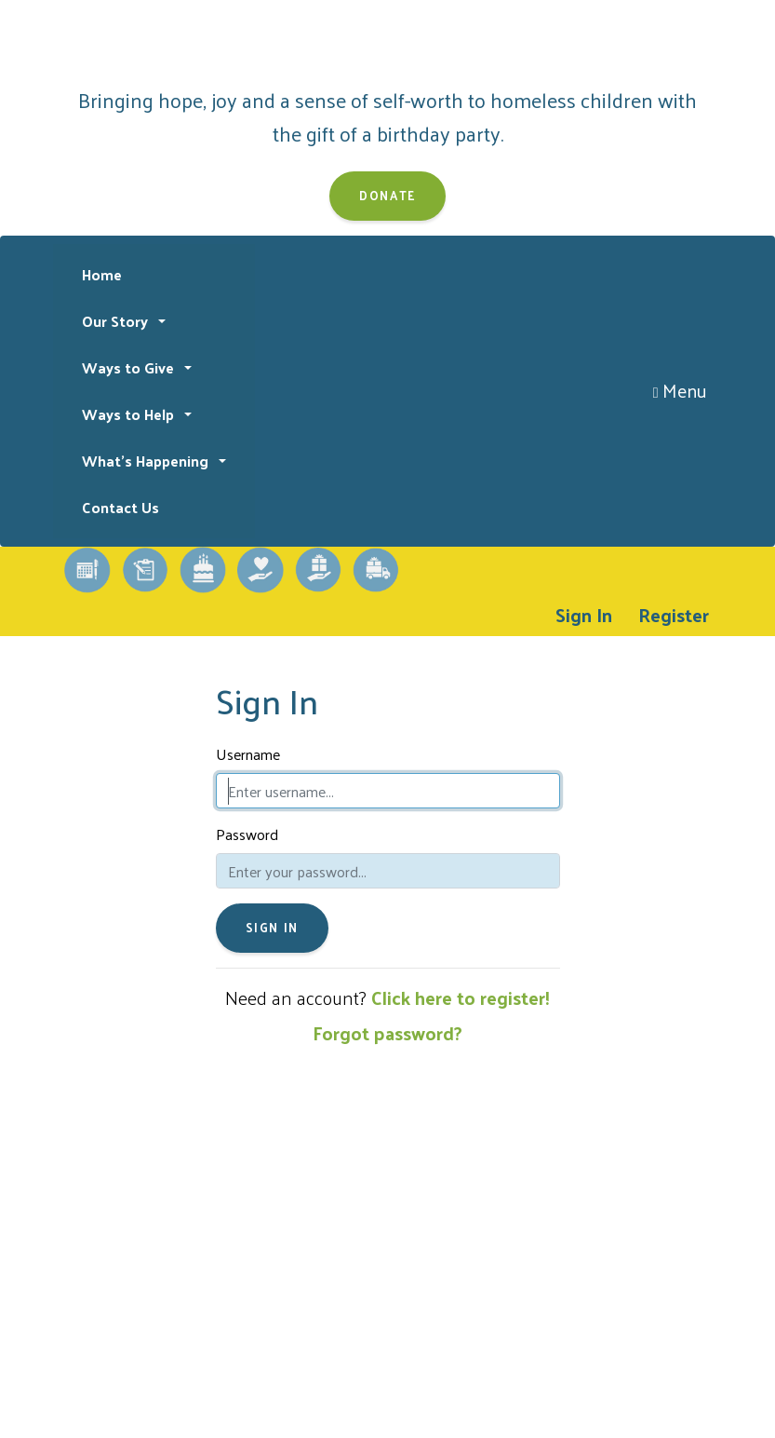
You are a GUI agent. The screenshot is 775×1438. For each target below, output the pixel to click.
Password (247, 834)
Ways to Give (130, 367)
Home (102, 274)
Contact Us (120, 507)
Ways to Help (130, 413)
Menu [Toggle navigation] (680, 390)
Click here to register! (460, 997)
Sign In (583, 614)
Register (673, 614)
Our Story (117, 320)
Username (248, 754)
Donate (387, 195)
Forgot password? (387, 1033)
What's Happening (147, 460)
